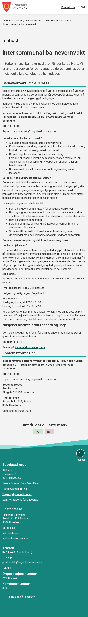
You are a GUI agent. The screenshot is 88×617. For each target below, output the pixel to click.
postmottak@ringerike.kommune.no (22, 562)
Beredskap (8, 527)
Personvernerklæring (14, 488)
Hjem (19, 20)
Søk (83, 7)
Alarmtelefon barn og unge (30, 347)
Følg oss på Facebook (22, 596)
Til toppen (80, 459)
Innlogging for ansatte (15, 538)
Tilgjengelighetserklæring (17, 494)
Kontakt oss (68, 7)
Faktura (6, 567)
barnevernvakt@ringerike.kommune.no (34, 131)
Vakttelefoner (10, 533)
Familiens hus (34, 20)
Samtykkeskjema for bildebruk (20, 499)
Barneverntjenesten (57, 20)
